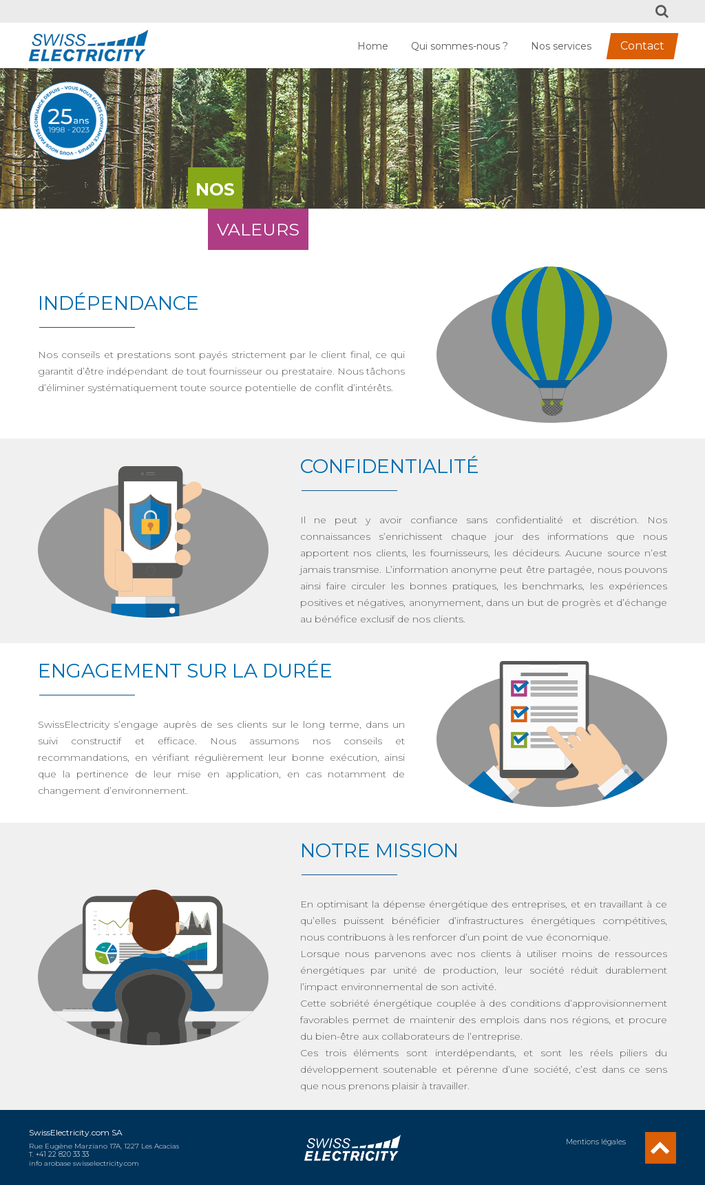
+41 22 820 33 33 (62, 1154)
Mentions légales (596, 1141)
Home (372, 46)
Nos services (561, 46)
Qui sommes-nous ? (459, 46)
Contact (642, 45)
